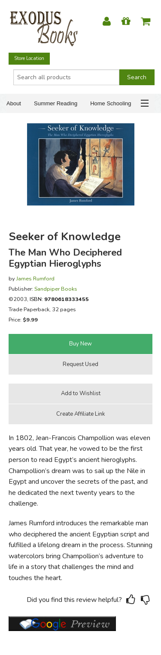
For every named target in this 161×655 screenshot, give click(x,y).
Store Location (29, 58)
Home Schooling (110, 103)
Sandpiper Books (55, 288)
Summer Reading (55, 103)
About (13, 103)
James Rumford (35, 278)
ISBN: (59, 299)
